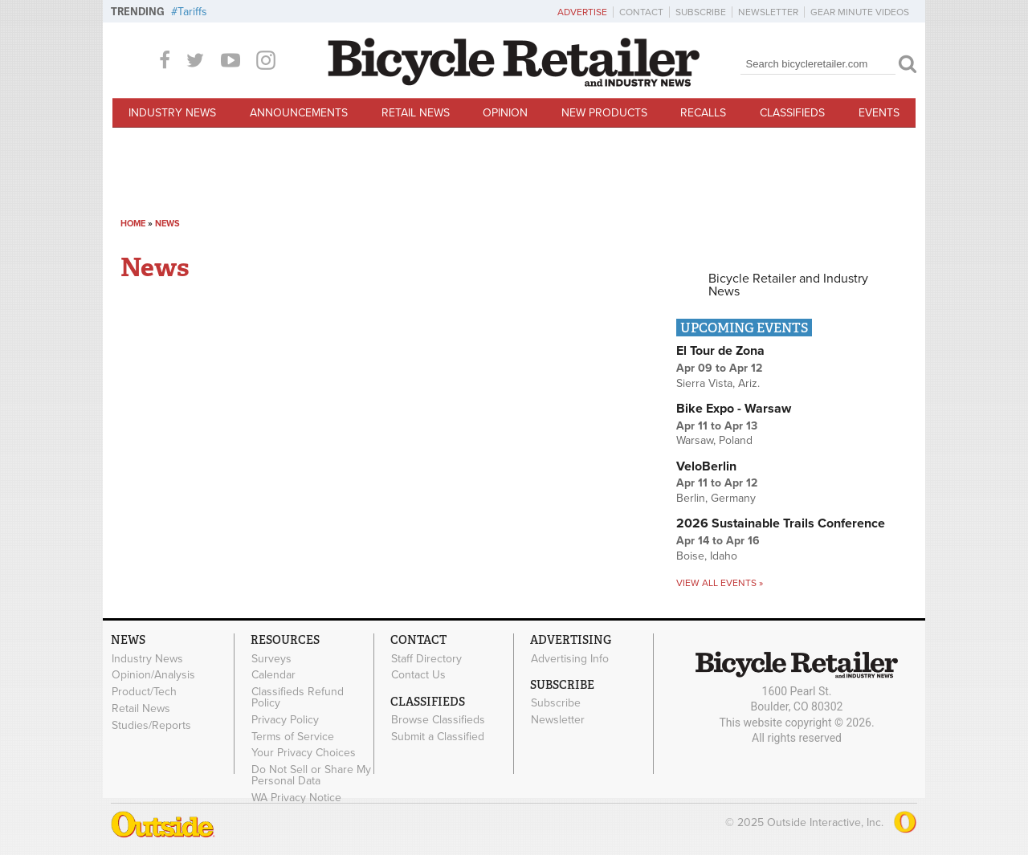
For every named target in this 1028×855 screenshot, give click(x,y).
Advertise (582, 12)
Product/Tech (144, 692)
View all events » (719, 582)
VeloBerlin (706, 466)
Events (879, 113)
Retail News (415, 113)
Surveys (271, 658)
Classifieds (792, 113)
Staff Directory (426, 658)
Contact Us (418, 675)
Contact (641, 12)
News (167, 223)
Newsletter (768, 12)
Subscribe (700, 12)
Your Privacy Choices (303, 753)
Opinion (505, 113)
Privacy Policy (285, 719)
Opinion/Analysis (153, 675)
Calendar (273, 675)
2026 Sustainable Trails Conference (780, 523)
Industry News (172, 113)
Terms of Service (292, 736)
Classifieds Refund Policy (297, 698)
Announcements (299, 113)
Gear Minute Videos (859, 12)
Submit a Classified (437, 736)
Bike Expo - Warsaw (733, 409)
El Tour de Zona (720, 351)
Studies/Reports (151, 725)
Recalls (703, 113)
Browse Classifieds (438, 720)
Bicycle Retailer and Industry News (788, 285)
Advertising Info (570, 658)
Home (132, 223)
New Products (604, 113)
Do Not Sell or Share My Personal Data (311, 775)
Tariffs (192, 11)
